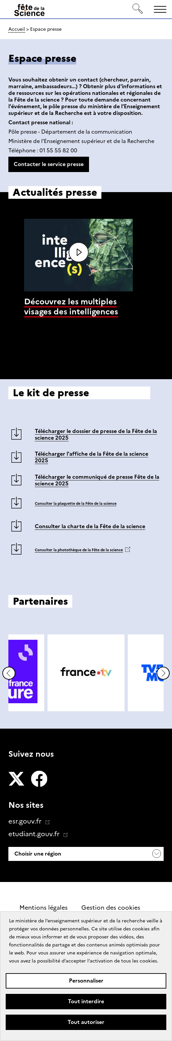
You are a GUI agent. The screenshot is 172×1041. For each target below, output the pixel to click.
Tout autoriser (86, 1022)
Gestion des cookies (110, 907)
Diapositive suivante (163, 673)
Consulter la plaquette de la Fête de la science (75, 503)
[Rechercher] (137, 9)
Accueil (16, 29)
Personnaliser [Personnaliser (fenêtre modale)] (86, 981)
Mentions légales (43, 907)
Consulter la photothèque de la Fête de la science (79, 550)
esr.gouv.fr (25, 821)
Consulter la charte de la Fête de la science (90, 526)
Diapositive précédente (8, 673)
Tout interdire (86, 1001)
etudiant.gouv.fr (34, 834)
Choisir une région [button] (37, 854)
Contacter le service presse (49, 164)
